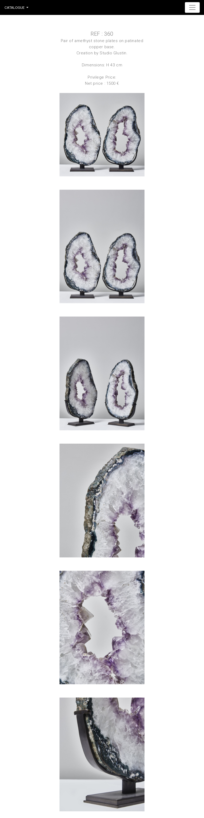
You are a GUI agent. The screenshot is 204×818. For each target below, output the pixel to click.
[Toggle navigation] (192, 7)
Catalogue (14, 7)
